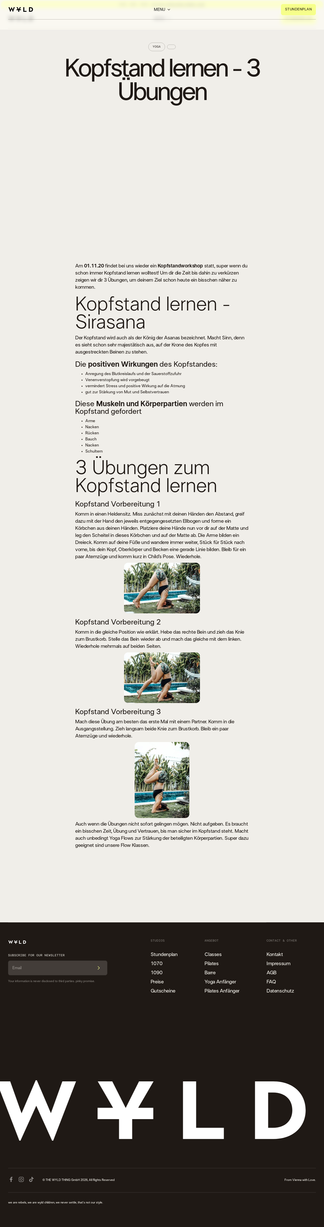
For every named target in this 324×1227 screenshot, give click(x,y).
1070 (156, 963)
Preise (157, 981)
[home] (20, 9)
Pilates (211, 963)
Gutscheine (163, 991)
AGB (271, 972)
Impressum (278, 963)
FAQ (271, 981)
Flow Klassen (134, 845)
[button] (162, 10)
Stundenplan (164, 954)
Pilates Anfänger (222, 991)
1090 (156, 972)
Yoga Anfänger (220, 981)
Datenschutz (280, 991)
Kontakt (275, 954)
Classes (213, 954)
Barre (210, 972)
